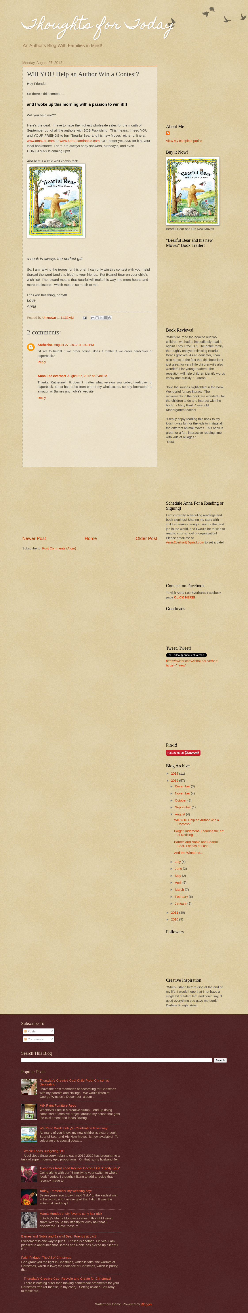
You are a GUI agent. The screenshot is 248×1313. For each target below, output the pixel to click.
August (180, 814)
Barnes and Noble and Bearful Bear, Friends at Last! (196, 844)
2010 (175, 919)
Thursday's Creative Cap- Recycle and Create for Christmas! (67, 1278)
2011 (175, 912)
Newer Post (34, 538)
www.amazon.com (41, 141)
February (182, 896)
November (183, 793)
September (183, 807)
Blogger (146, 1304)
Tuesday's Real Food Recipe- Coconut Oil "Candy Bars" (80, 1168)
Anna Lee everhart (52, 376)
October (181, 800)
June (179, 868)
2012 (175, 780)
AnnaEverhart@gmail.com (185, 542)
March (180, 889)
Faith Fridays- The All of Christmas (46, 1257)
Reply (42, 362)
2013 (175, 773)
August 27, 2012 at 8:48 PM (87, 376)
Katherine (45, 345)
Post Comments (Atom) (59, 548)
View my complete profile (184, 141)
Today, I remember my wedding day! (66, 1191)
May (178, 875)
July (178, 862)
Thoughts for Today (98, 25)
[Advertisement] (90, 501)
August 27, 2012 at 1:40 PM (74, 345)
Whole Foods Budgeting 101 (44, 1151)
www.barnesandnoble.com (80, 141)
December (183, 786)
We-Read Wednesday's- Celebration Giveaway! (74, 1128)
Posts (30, 1031)
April (178, 882)
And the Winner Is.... (189, 853)
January (181, 903)
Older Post (146, 538)
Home (91, 538)
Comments (33, 1039)
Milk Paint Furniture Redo (58, 1105)
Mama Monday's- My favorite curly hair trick (71, 1213)
